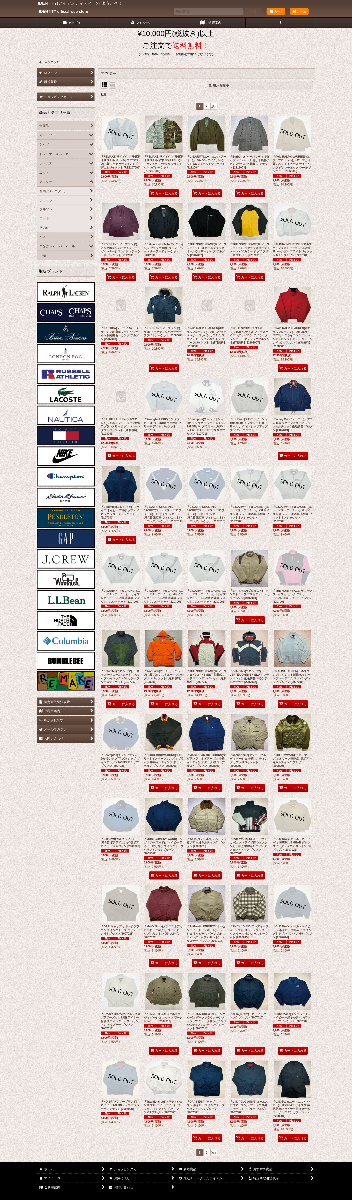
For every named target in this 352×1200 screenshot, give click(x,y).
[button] (280, 23)
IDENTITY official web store (63, 11)
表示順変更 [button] (219, 85)
